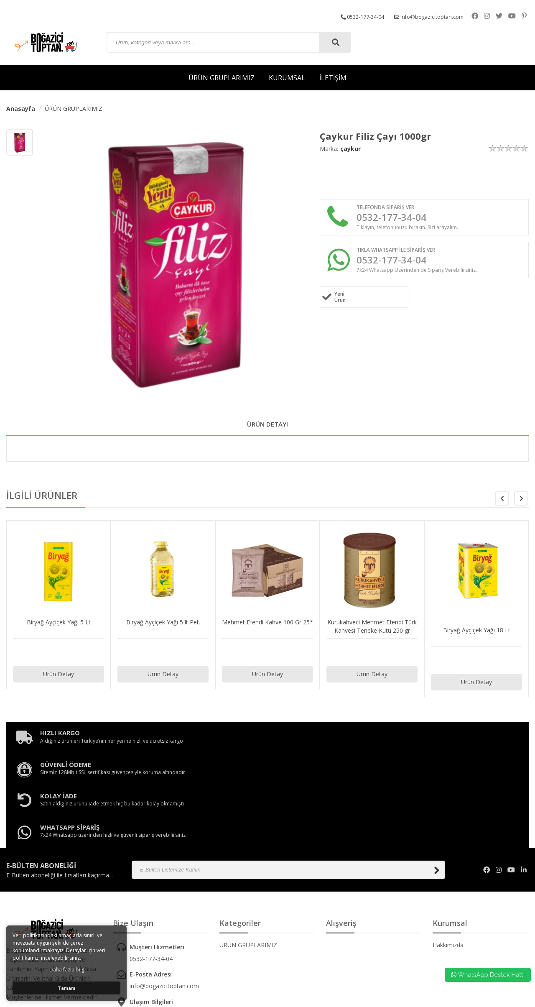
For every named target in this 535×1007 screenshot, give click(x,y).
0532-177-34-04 (362, 16)
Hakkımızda (448, 860)
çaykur (350, 149)
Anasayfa (20, 108)
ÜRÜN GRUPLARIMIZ (222, 77)
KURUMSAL (287, 77)
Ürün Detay (58, 677)
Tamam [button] (66, 988)
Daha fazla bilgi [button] (67, 969)
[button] (521, 502)
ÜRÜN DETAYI (267, 426)
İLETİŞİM (332, 77)
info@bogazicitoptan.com (435, 16)
